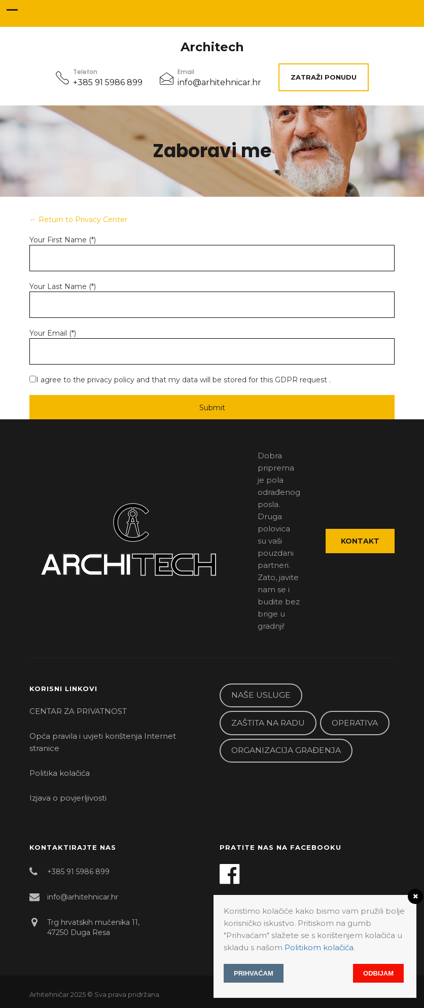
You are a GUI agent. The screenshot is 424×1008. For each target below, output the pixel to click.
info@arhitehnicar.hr (219, 82)
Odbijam (378, 973)
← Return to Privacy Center (78, 219)
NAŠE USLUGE (261, 695)
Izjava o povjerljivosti (68, 798)
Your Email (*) (52, 333)
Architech (212, 47)
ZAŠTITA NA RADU (268, 723)
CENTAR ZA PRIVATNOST (78, 711)
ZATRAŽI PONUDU (324, 77)
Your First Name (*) (62, 239)
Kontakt (360, 541)
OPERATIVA (355, 723)
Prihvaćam (253, 973)
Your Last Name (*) (62, 286)
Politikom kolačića (319, 947)
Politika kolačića (59, 773)
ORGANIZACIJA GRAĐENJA (286, 750)
